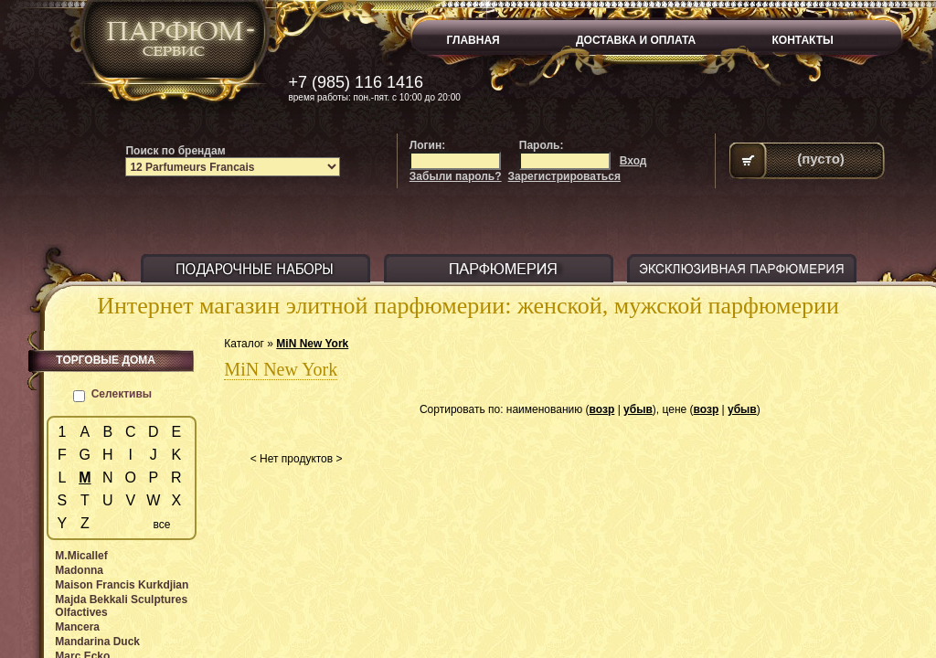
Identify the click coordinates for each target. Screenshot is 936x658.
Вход (633, 160)
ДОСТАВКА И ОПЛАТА (636, 40)
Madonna (79, 570)
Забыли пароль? (456, 176)
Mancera (77, 627)
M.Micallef (81, 555)
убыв (638, 409)
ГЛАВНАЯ (473, 40)
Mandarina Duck (97, 641)
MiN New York (312, 343)
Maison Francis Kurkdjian (121, 584)
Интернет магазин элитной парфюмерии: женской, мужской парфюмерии (468, 305)
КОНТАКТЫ (803, 40)
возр (602, 409)
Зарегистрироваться (564, 176)
